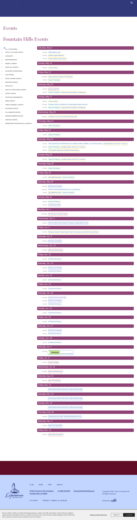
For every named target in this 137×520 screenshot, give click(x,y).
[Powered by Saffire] (113, 500)
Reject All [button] (116, 515)
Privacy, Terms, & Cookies (55, 501)
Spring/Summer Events (14, 116)
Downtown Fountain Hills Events (18, 123)
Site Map (34, 501)
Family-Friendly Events (14, 105)
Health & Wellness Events (15, 90)
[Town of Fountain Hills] (14, 10)
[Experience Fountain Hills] (14, 493)
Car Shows (9, 75)
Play (32, 486)
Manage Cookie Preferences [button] (98, 515)
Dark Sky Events (11, 67)
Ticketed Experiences (14, 97)
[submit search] (132, 3)
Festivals (9, 86)
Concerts (9, 56)
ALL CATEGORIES (11, 49)
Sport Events (10, 93)
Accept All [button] (129, 515)
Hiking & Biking (11, 63)
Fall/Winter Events (13, 112)
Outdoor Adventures (13, 71)
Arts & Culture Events (14, 52)
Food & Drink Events (13, 78)
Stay (50, 486)
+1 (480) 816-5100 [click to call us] (72, 492)
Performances (11, 60)
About (60, 486)
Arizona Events (11, 120)
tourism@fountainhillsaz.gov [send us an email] (76, 495)
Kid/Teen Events (11, 82)
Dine (41, 486)
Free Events (10, 101)
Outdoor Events (11, 108)
